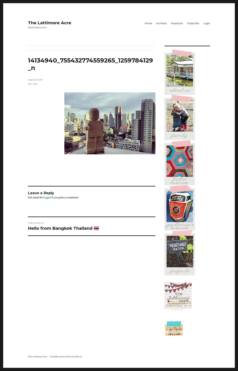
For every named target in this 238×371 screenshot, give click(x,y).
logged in (49, 197)
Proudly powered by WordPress (66, 356)
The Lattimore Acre (49, 22)
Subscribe (193, 23)
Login (206, 23)
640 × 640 (32, 84)
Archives (161, 23)
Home (148, 23)
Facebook (177, 23)
